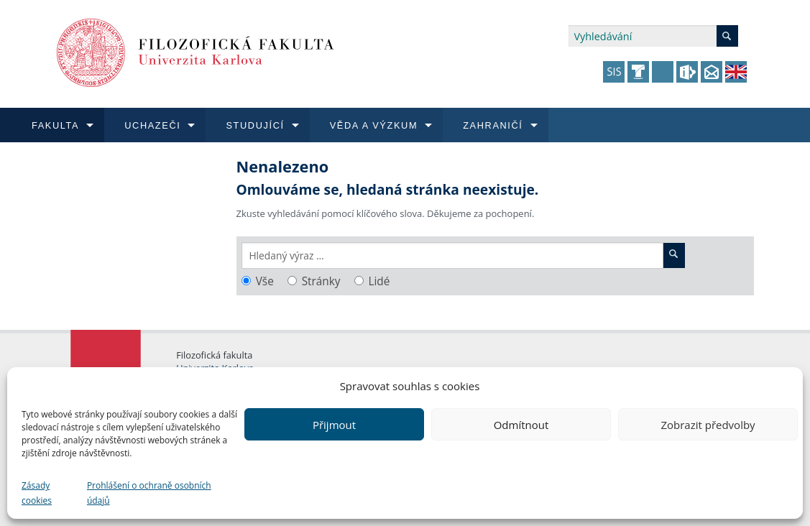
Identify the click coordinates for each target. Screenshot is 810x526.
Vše (265, 281)
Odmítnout (521, 424)
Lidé (379, 281)
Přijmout (334, 424)
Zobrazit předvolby (708, 424)
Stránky (321, 281)
